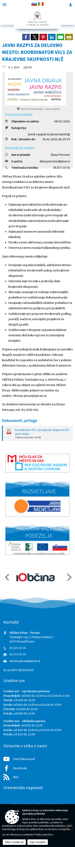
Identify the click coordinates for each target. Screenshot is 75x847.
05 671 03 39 (17, 654)
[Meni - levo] (4, 4)
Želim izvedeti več (14, 842)
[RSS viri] (37, 776)
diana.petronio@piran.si (55, 161)
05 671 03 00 (17, 648)
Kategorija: (16, 128)
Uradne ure (14, 680)
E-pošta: (14, 161)
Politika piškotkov (43, 834)
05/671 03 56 (61, 168)
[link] (26, 37)
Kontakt (11, 622)
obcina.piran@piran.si (24, 661)
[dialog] (69, 37)
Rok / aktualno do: (20, 139)
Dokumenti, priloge (19, 420)
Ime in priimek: (18, 155)
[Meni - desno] (70, 4)
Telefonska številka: (22, 168)
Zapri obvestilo (37, 842)
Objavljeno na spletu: (22, 121)
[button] (6, 577)
